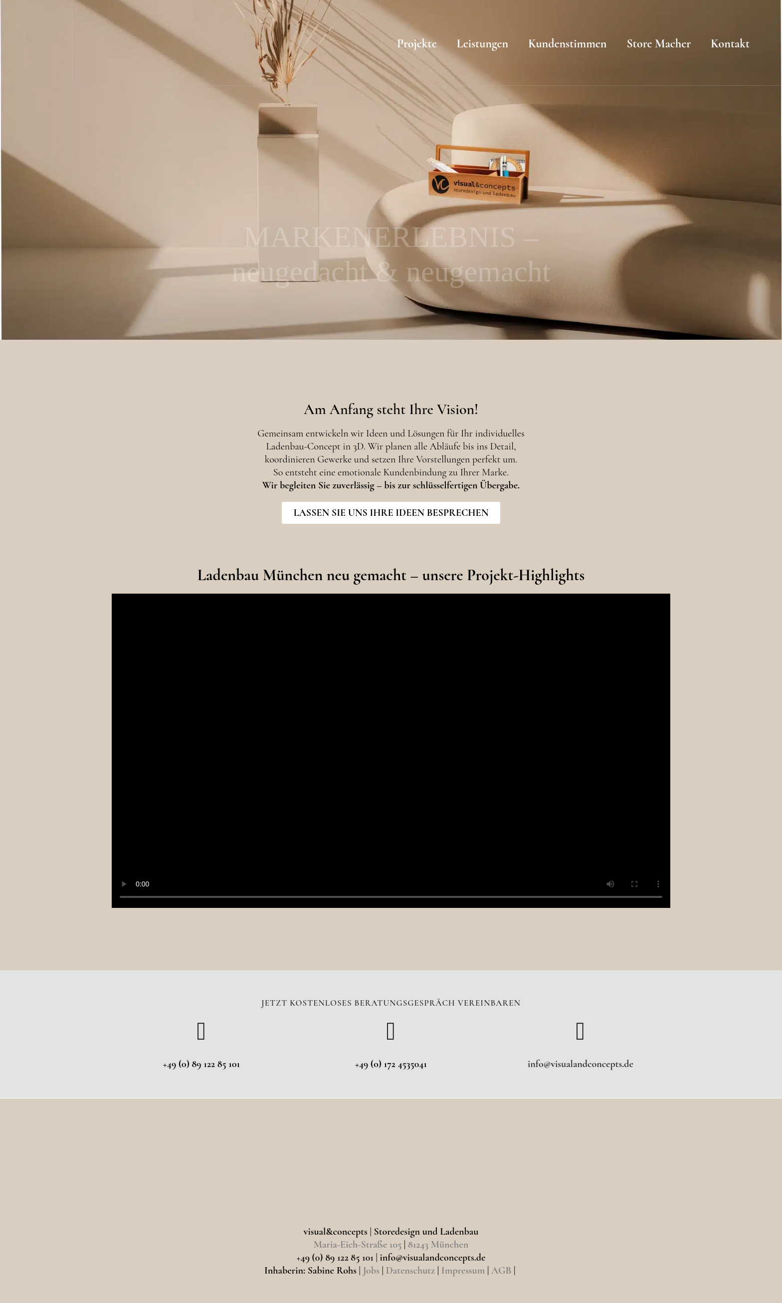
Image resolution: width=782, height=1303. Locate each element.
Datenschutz (410, 1271)
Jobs (371, 1271)
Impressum (463, 1271)
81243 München (438, 1245)
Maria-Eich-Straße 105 (357, 1245)
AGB (501, 1271)
